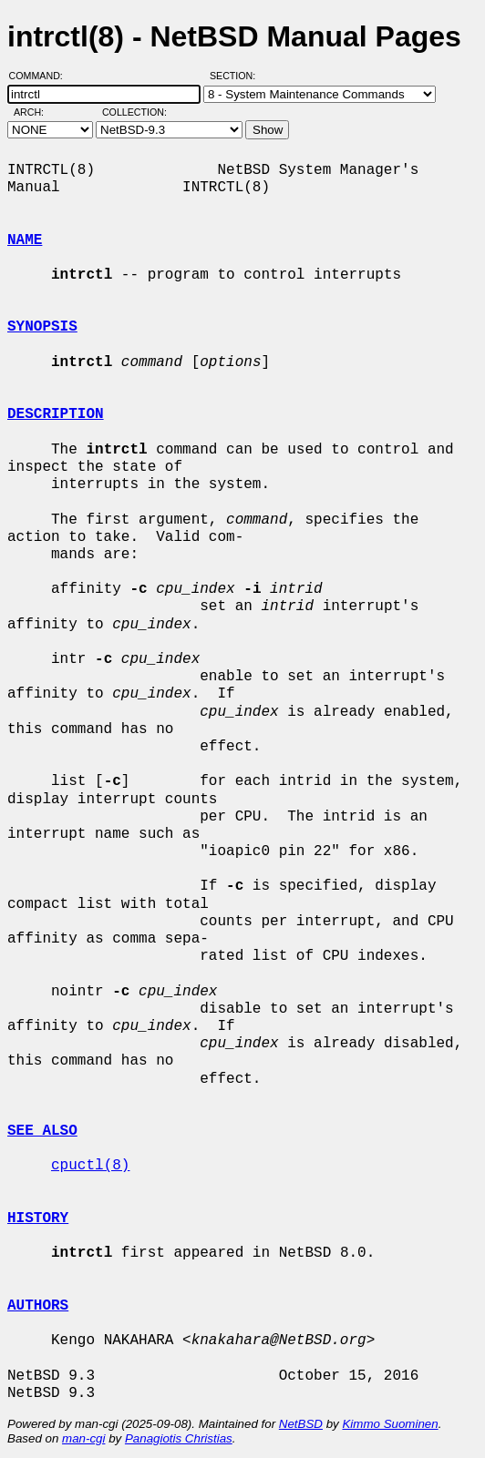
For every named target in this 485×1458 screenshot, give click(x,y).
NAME (24, 240)
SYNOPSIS (42, 327)
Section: (236, 75)
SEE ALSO (42, 1131)
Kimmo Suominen (390, 1424)
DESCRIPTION (55, 414)
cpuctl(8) (90, 1166)
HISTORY (37, 1218)
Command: (41, 75)
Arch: (37, 112)
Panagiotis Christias (178, 1438)
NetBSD (301, 1424)
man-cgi (83, 1438)
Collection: (134, 112)
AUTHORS (37, 1306)
